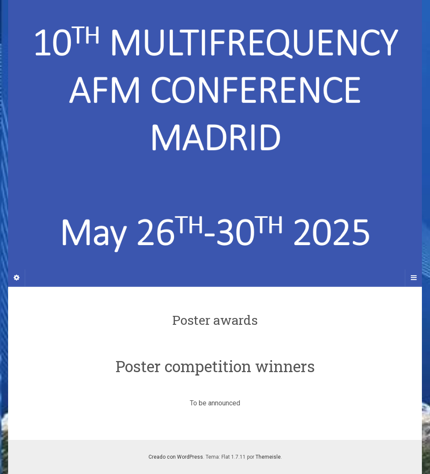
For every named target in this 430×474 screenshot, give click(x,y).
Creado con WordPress (175, 457)
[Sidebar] (16, 277)
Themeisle (268, 457)
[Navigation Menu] (413, 277)
